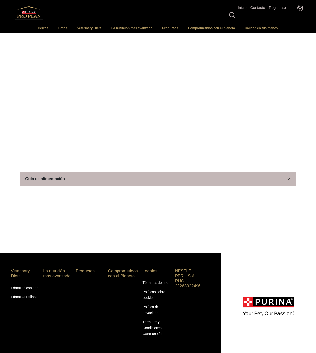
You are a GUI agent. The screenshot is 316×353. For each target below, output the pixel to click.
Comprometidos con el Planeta (123, 267)
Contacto (257, 7)
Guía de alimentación (45, 172)
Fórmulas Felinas (24, 290)
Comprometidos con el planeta (211, 28)
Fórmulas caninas (24, 281)
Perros (43, 28)
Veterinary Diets (89, 28)
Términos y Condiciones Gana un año (153, 321)
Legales (150, 264)
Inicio (242, 7)
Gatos (62, 28)
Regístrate (277, 7)
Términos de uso (155, 276)
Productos (170, 28)
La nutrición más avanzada (131, 28)
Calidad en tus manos (261, 28)
